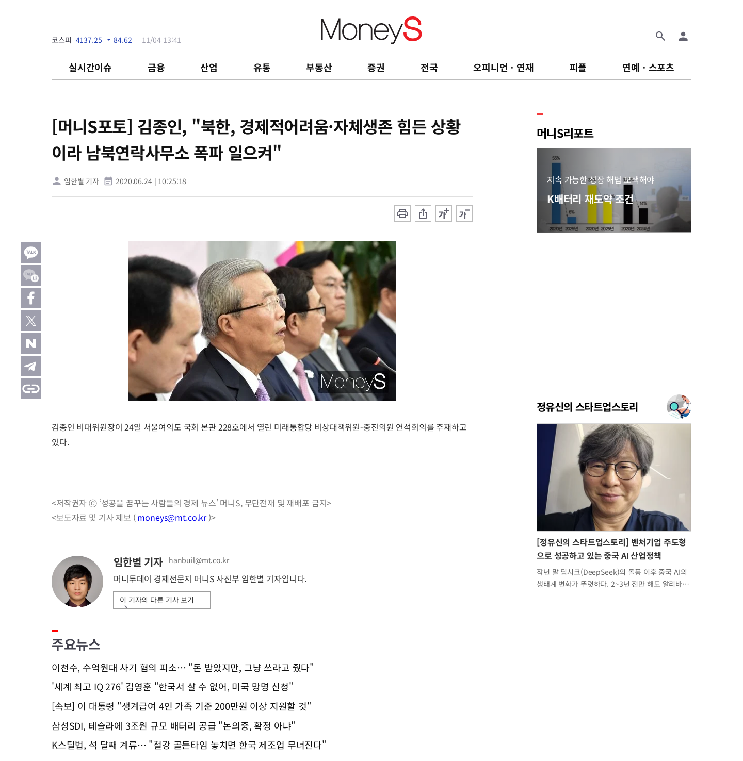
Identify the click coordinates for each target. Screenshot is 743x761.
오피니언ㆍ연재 (503, 67)
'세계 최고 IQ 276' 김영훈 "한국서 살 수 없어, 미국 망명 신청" (173, 686)
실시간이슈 (90, 67)
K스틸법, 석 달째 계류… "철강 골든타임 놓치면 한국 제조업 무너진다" (189, 745)
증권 (376, 67)
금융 (156, 67)
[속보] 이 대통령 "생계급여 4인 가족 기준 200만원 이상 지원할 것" (182, 706)
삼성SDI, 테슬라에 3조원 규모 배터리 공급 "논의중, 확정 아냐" (174, 726)
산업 (209, 67)
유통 (262, 67)
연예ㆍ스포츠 (648, 67)
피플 (578, 67)
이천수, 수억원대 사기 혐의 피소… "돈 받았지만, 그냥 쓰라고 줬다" (183, 667)
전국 (429, 67)
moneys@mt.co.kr (171, 517)
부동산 (319, 67)
